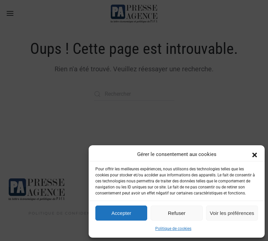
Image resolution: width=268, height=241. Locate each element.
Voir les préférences (232, 213)
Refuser (177, 213)
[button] (254, 154)
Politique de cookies (173, 228)
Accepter (121, 213)
